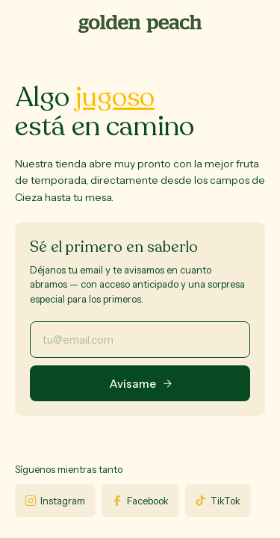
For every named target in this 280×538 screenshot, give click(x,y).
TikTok (218, 501)
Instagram (55, 501)
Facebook (140, 501)
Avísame (140, 384)
